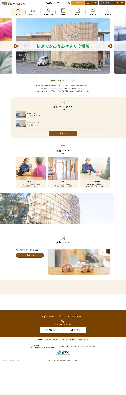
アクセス (93, 11)
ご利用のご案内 (48, 11)
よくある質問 (91, 3)
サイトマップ (83, 371)
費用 (63, 11)
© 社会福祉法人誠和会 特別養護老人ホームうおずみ (63, 392)
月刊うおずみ (118, 3)
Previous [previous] (16, 46)
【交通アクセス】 (89, 378)
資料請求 (78, 3)
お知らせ (78, 11)
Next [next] (110, 46)
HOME (18, 11)
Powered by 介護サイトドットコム (11, 392)
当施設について (33, 11)
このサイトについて (52, 371)
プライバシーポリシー (69, 371)
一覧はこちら (63, 133)
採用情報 (108, 11)
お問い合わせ (105, 3)
